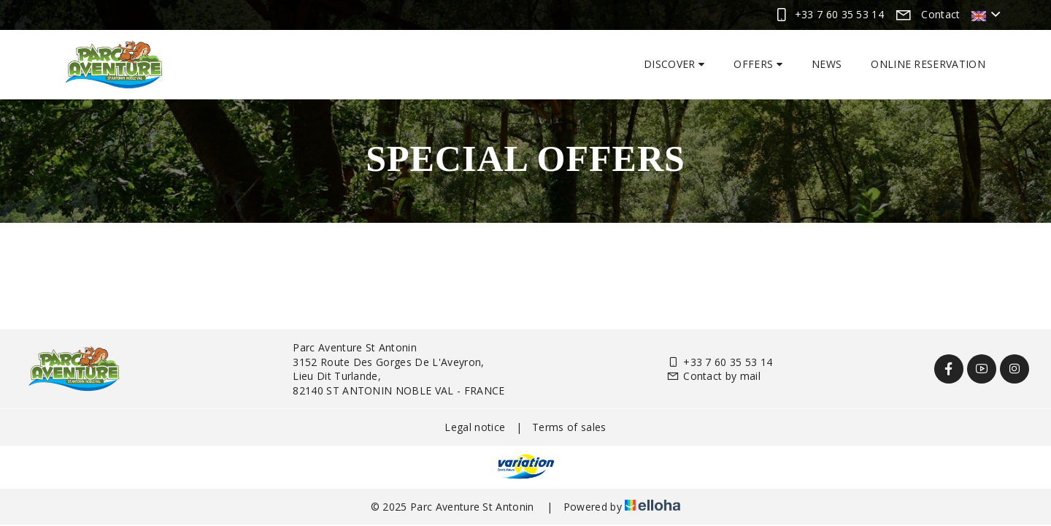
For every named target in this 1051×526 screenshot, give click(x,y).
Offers (758, 64)
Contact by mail (713, 376)
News (827, 64)
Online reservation (928, 64)
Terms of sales (569, 427)
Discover (674, 64)
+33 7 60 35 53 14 (719, 362)
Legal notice (474, 427)
